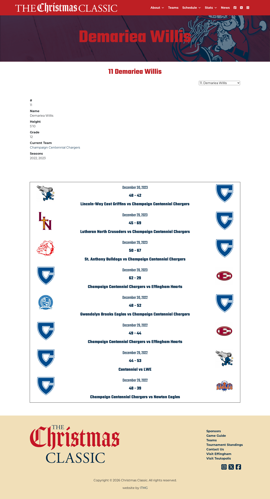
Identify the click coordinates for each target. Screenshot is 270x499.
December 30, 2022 (135, 297)
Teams (173, 7)
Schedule (191, 7)
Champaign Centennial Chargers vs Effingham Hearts (135, 287)
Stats (211, 7)
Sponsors (213, 431)
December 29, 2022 (135, 325)
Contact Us (215, 449)
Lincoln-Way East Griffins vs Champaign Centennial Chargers (135, 204)
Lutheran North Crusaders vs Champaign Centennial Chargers (135, 232)
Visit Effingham (218, 454)
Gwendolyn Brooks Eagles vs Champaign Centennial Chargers (135, 314)
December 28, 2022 (135, 380)
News (225, 7)
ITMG (144, 488)
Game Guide (216, 436)
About (157, 7)
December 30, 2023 (135, 187)
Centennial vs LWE (135, 369)
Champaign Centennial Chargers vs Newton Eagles (135, 397)
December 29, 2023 (135, 215)
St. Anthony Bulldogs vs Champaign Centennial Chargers (135, 259)
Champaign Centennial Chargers (55, 147)
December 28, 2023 (135, 270)
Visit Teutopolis (218, 458)
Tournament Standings (224, 445)
